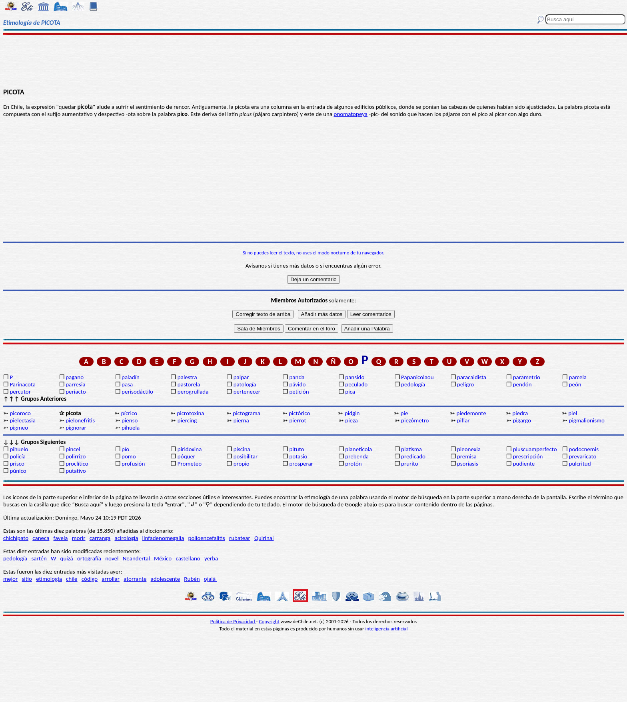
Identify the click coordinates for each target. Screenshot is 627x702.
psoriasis (467, 463)
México (163, 558)
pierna (241, 420)
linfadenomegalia (163, 538)
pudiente (524, 463)
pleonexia (469, 449)
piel (572, 413)
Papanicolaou (417, 377)
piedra (520, 413)
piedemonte (471, 413)
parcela (578, 377)
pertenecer (247, 391)
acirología (126, 538)
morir (79, 538)
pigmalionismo (587, 420)
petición (299, 391)
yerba (211, 558)
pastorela (189, 384)
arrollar (111, 578)
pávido (297, 384)
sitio (27, 578)
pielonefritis (80, 420)
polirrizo (76, 456)
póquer (186, 456)
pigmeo (19, 427)
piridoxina (190, 449)
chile (72, 578)
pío (125, 449)
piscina (242, 449)
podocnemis (584, 449)
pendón (522, 384)
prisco (17, 463)
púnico (18, 470)
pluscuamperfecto (535, 449)
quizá (67, 558)
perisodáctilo (137, 391)
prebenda (357, 456)
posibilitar (246, 456)
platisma (411, 449)
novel (111, 558)
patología (245, 384)
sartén (39, 558)
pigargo (522, 420)
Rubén (192, 578)
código (90, 578)
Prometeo (190, 463)
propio (242, 463)
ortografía (89, 558)
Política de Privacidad (233, 621)
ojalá (210, 578)
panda (296, 377)
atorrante (135, 578)
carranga (100, 538)
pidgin (352, 413)
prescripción (528, 456)
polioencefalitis (206, 538)
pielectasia (23, 420)
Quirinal (264, 538)
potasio (298, 456)
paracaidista (471, 377)
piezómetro (415, 420)
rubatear (239, 538)
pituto (296, 449)
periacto (76, 391)
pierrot (297, 420)
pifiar (463, 420)
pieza (351, 420)
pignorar (76, 427)
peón (575, 384)
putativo (76, 470)
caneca (40, 538)
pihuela (131, 427)
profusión (133, 463)
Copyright (269, 621)
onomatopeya (351, 114)
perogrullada (193, 391)
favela (61, 538)
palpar (241, 377)
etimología (49, 578)
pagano (75, 377)
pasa (127, 384)
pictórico (299, 413)
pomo (129, 456)
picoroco (20, 413)
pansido (354, 377)
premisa (467, 456)
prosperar (301, 463)
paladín (131, 377)
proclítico (77, 463)
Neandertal (136, 558)
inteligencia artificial (386, 629)
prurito (409, 463)
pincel (73, 449)
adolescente (165, 578)
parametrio (526, 377)
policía (18, 456)
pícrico (129, 413)
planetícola (358, 449)
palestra (187, 377)
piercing (187, 420)
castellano (188, 558)
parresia (75, 384)
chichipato (15, 538)
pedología (413, 384)
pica (350, 391)
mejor (10, 578)
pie (404, 413)
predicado (413, 456)
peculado (356, 384)
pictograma (246, 413)
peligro (465, 384)
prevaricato (583, 456)
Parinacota (23, 384)
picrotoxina (190, 413)
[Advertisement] (313, 61)
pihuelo (19, 449)
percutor (20, 391)
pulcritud (580, 463)
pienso (130, 420)
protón (353, 463)
